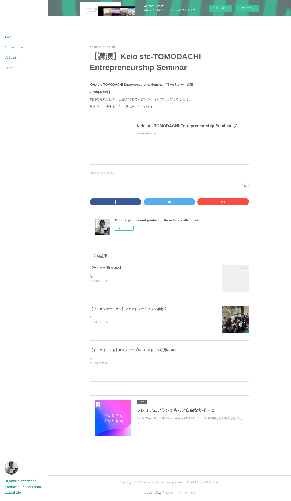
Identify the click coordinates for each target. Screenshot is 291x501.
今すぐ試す (220, 8)
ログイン (247, 8)
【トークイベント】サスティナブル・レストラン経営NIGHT (133, 350)
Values (11, 57)
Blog (9, 68)
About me (14, 47)
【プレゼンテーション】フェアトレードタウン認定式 (128, 309)
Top (8, 37)
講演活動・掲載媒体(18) (102, 173)
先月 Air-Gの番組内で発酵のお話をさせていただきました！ (127, 276)
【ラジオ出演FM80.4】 (106, 268)
